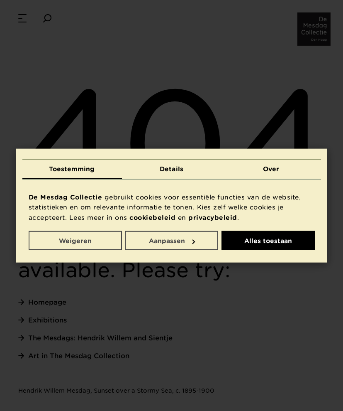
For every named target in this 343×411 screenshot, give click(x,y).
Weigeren (75, 240)
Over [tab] (271, 168)
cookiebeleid (152, 217)
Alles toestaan (268, 240)
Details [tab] (171, 168)
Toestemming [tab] (72, 168)
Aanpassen (172, 240)
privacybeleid (212, 217)
